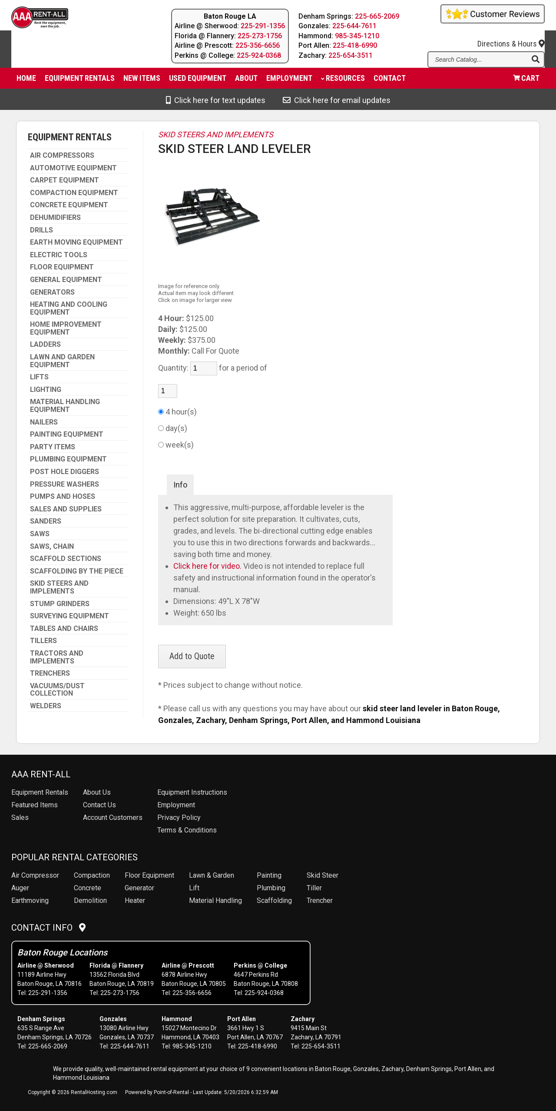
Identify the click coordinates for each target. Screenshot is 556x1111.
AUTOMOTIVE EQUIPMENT (73, 168)
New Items (141, 80)
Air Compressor (35, 875)
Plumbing (271, 888)
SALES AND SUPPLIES (66, 509)
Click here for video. (208, 565)
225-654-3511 (350, 55)
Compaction (92, 875)
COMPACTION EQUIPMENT (74, 193)
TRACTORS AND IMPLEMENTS (56, 657)
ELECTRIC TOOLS (58, 255)
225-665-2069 (377, 16)
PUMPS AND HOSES (62, 497)
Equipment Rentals (80, 80)
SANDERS (45, 521)
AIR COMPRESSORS (62, 155)
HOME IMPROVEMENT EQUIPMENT (66, 328)
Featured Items (34, 805)
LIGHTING (45, 390)
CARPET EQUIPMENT (64, 180)
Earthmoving (30, 900)
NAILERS (44, 422)
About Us (97, 792)
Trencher (320, 900)
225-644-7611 (354, 26)
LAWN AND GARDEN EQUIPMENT (62, 360)
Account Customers (112, 817)
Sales (20, 817)
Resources (343, 80)
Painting (269, 875)
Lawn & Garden (211, 875)
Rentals (39, 792)
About (246, 80)
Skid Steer (322, 875)
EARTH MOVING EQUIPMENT (76, 242)
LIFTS (39, 377)
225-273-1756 (260, 36)
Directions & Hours (511, 37)
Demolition (90, 900)
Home (26, 80)
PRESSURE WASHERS (64, 484)
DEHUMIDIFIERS (55, 218)
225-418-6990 (355, 45)
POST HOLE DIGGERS (64, 472)
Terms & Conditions (187, 830)
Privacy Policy (179, 817)
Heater (135, 900)
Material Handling (215, 900)
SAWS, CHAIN (52, 547)
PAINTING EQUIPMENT (66, 434)
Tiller (314, 888)
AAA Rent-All (40, 774)
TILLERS (43, 641)
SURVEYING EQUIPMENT (69, 616)
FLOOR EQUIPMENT (62, 267)
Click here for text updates (215, 100)
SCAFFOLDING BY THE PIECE (76, 571)
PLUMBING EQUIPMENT (68, 459)
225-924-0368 (259, 55)
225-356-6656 (257, 45)
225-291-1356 (263, 26)
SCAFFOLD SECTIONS (65, 559)
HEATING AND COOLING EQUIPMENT (68, 308)
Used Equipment (197, 80)
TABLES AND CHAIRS (64, 629)
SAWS (40, 534)
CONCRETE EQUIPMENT (69, 205)
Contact (390, 80)
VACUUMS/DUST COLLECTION (57, 689)
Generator (139, 888)
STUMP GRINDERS (59, 604)
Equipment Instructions (192, 792)
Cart (526, 80)
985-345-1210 (357, 36)
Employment (289, 80)
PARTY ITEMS (52, 447)
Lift (194, 888)
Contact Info (48, 927)
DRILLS (41, 230)
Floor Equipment (149, 875)
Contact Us (99, 805)
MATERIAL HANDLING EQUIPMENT (65, 405)
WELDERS (45, 706)
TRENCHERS (50, 673)
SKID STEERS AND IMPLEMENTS (59, 587)
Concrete (87, 888)
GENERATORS (52, 292)
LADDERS (45, 344)
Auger (20, 888)
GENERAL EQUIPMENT (66, 280)
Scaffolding (274, 900)
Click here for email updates (337, 100)
